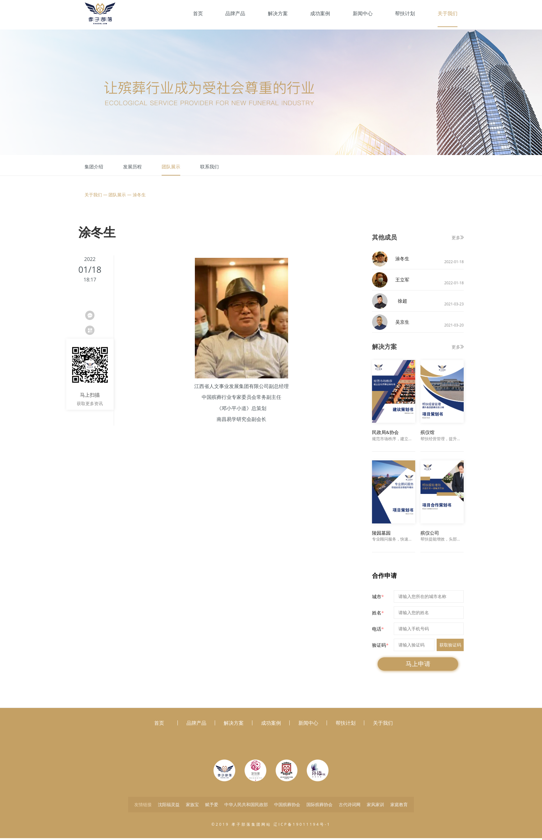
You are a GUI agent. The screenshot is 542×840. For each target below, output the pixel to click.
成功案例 (320, 13)
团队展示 (171, 166)
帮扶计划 (405, 13)
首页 (198, 13)
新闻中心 (363, 13)
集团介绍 (94, 166)
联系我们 (209, 166)
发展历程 (132, 166)
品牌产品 (235, 13)
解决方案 (278, 13)
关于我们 (447, 13)
